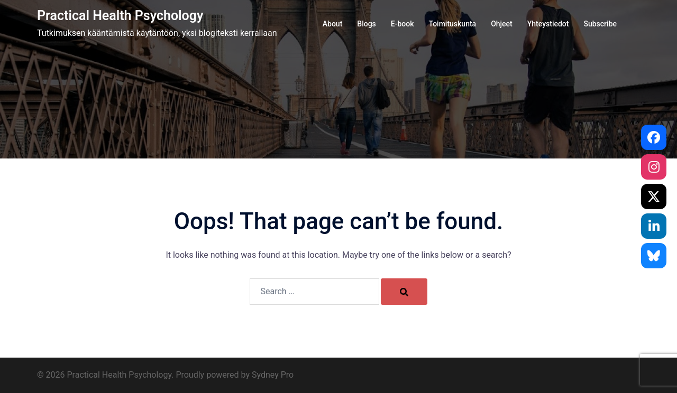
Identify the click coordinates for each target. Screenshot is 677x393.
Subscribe (600, 24)
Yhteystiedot (548, 24)
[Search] (404, 291)
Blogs (366, 24)
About (333, 24)
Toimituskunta (453, 24)
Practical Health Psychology (120, 15)
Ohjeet (502, 24)
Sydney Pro (273, 375)
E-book (402, 24)
